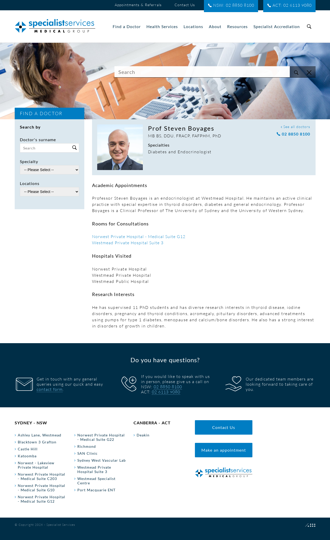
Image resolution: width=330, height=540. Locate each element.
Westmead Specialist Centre (96, 480)
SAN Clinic (87, 453)
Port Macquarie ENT (96, 490)
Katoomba (27, 456)
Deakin (143, 435)
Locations (29, 183)
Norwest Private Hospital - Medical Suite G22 (101, 437)
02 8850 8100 (293, 134)
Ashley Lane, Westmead (39, 435)
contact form (50, 389)
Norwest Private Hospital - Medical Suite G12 (138, 236)
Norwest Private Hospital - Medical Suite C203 (41, 476)
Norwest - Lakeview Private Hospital (36, 465)
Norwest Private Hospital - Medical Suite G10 (41, 487)
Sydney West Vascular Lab (101, 460)
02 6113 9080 (166, 391)
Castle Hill (28, 449)
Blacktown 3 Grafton (37, 442)
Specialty (29, 161)
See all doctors (295, 126)
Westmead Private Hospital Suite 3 (127, 242)
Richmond (86, 446)
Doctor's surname (38, 139)
